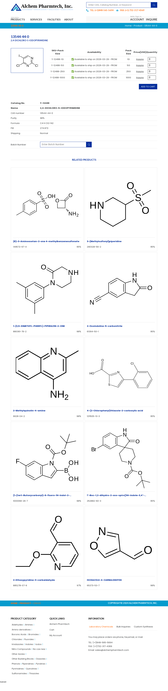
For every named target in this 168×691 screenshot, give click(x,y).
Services (38, 19)
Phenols (28, 665)
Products (19, 19)
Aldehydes (17, 625)
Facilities (57, 19)
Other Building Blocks (23, 660)
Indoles (30, 645)
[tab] (100, 627)
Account (137, 19)
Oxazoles (17, 665)
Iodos (39, 645)
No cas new (39, 650)
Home (128, 26)
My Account (55, 636)
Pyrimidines (18, 675)
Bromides (34, 635)
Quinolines (32, 675)
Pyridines (31, 670)
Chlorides (17, 640)
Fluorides (29, 640)
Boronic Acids (19, 635)
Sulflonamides (19, 680)
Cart (51, 630)
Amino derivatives (21, 630)
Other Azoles (19, 655)
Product (138, 26)
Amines (29, 625)
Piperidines (18, 670)
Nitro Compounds (21, 650)
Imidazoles (18, 645)
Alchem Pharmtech (59, 624)
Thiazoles (34, 680)
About (73, 19)
